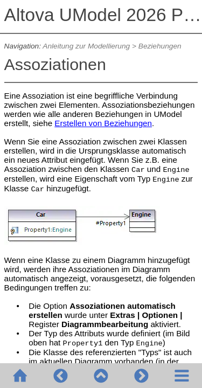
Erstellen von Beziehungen (103, 123)
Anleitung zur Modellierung (86, 46)
